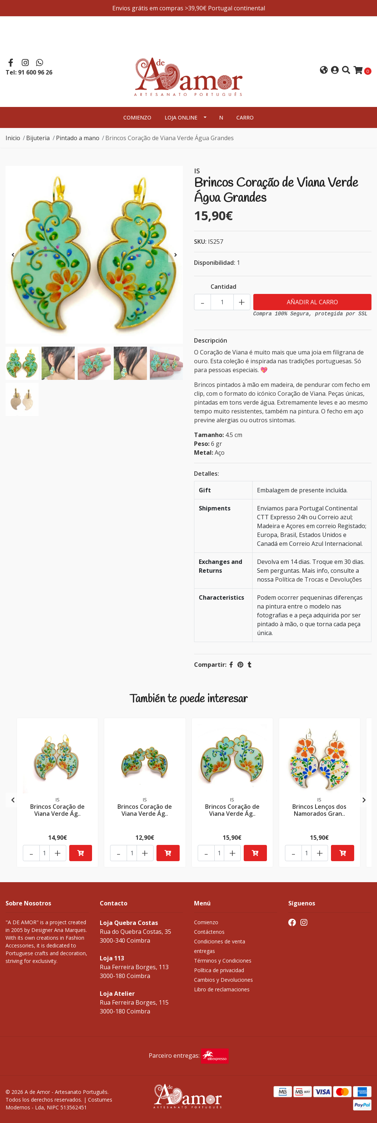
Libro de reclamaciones (222, 989)
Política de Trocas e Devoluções (318, 579)
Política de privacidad (219, 970)
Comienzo (137, 117)
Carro (245, 117)
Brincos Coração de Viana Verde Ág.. (57, 810)
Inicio (13, 138)
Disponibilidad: (214, 263)
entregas (204, 950)
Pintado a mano (77, 138)
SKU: (200, 242)
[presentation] (13, 254)
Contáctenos (209, 931)
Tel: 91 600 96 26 (29, 72)
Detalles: (206, 473)
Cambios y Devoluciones (223, 979)
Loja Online (181, 117)
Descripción (210, 340)
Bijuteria (38, 138)
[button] (324, 70)
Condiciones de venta (219, 941)
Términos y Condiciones (222, 960)
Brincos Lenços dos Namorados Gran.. (319, 810)
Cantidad (223, 287)
